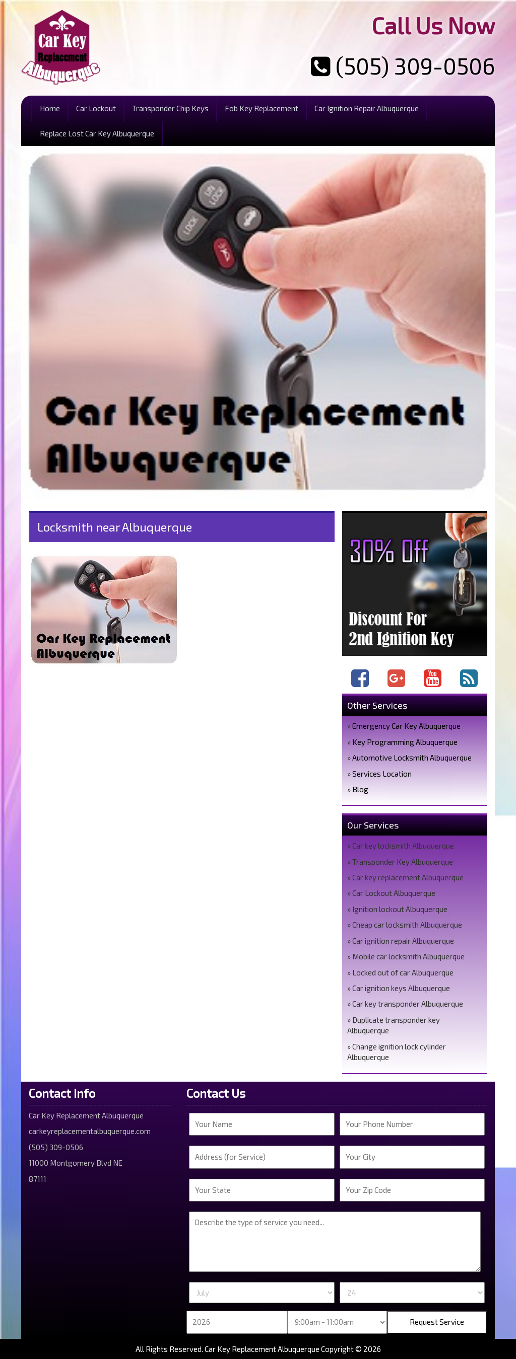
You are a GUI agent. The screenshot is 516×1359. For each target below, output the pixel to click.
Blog (360, 789)
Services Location (382, 773)
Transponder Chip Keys (170, 108)
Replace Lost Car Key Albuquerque (97, 133)
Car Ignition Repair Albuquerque (366, 108)
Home (50, 108)
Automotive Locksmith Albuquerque (412, 757)
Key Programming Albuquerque (405, 741)
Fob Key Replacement (261, 108)
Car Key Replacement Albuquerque (262, 1348)
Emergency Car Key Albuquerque (406, 725)
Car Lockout (96, 108)
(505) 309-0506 (403, 65)
